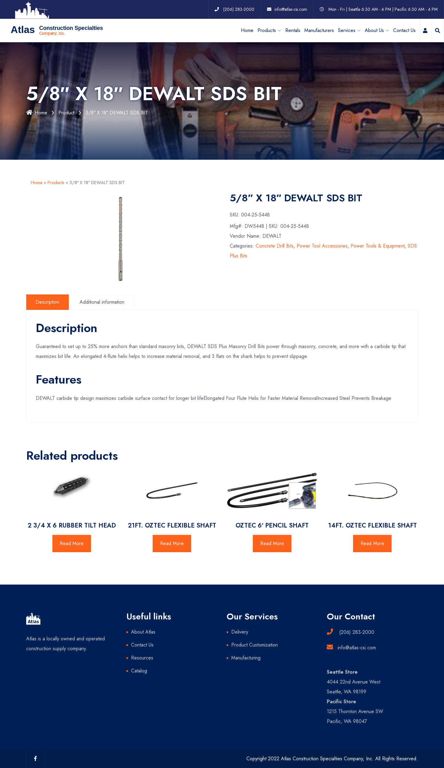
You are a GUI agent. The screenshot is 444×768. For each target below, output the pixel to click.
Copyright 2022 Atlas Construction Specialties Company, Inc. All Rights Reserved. (332, 758)
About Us (374, 30)
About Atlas (143, 631)
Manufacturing (246, 657)
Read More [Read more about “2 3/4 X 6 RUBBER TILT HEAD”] (72, 543)
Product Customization (254, 644)
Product (67, 112)
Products (55, 182)
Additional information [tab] (102, 301)
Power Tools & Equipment (378, 245)
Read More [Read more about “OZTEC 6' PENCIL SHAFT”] (272, 543)
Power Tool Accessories (322, 245)
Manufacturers (319, 30)
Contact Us (404, 30)
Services (347, 30)
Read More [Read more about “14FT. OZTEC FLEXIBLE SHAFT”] (372, 543)
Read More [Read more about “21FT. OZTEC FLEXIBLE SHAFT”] (172, 543)
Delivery (239, 631)
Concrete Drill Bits (275, 245)
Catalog (139, 670)
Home (247, 30)
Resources (142, 657)
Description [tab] (48, 301)
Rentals (292, 30)
